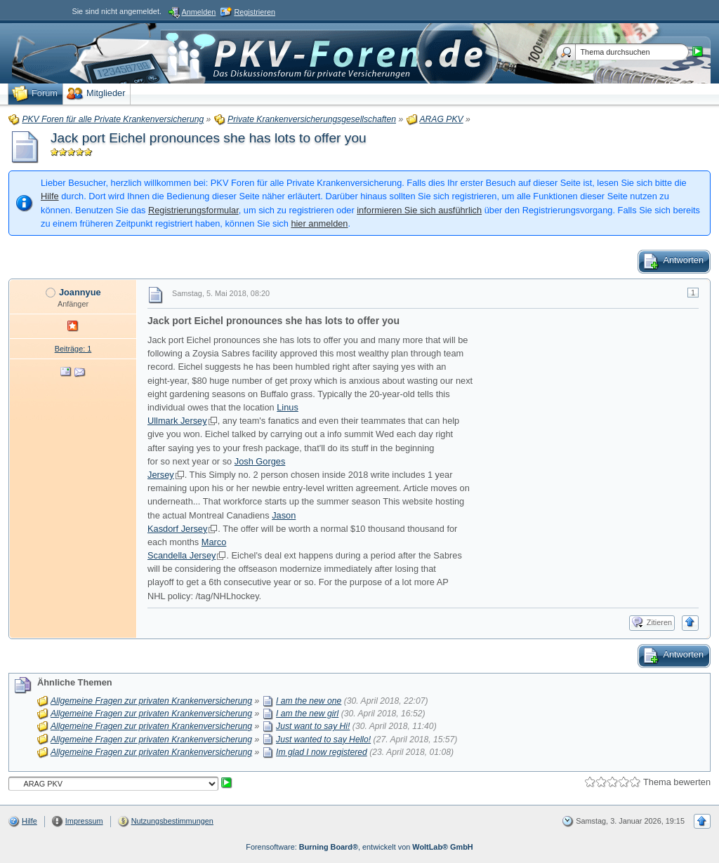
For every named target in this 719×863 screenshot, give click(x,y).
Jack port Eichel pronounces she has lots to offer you (209, 138)
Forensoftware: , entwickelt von (359, 847)
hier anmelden (319, 223)
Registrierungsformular (193, 210)
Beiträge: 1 (73, 348)
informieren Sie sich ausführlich (419, 210)
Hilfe (50, 196)
